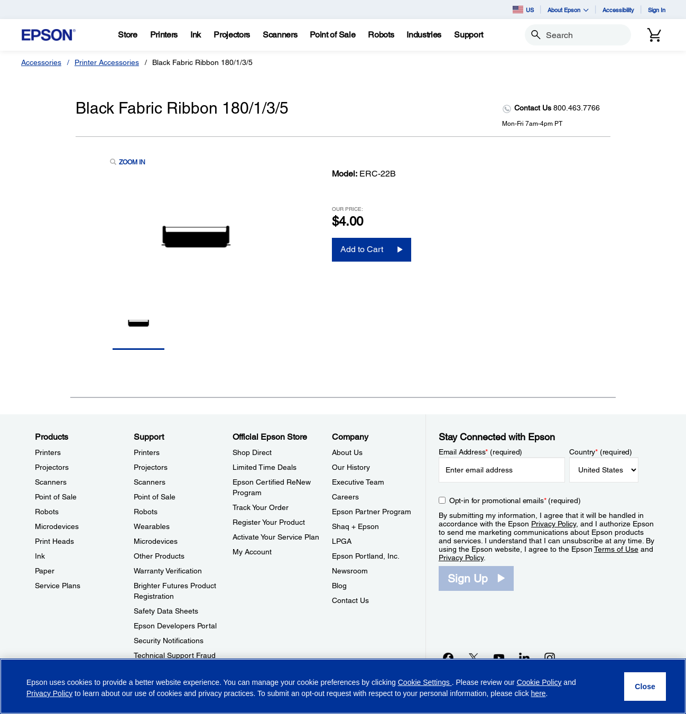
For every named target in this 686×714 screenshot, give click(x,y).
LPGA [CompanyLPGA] (341, 541)
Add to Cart (361, 249)
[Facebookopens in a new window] (448, 657)
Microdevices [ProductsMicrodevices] (57, 526)
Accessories (41, 62)
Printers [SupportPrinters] (147, 452)
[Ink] (195, 35)
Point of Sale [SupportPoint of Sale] (154, 497)
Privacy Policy (553, 524)
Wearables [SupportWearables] (152, 526)
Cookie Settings (425, 682)
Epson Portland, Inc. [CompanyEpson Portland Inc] (366, 556)
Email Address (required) (481, 452)
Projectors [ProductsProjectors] (52, 467)
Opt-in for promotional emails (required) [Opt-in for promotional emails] (515, 500)
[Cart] (654, 34)
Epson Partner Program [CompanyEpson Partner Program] (371, 511)
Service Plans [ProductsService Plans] (57, 585)
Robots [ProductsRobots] (47, 511)
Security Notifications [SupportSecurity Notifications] (168, 640)
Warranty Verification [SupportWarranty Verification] (168, 571)
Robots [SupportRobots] (145, 511)
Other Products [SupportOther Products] (159, 556)
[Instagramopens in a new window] (549, 657)
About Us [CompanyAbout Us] (347, 452)
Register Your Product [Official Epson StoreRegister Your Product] (269, 522)
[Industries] (424, 35)
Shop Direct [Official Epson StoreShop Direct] (252, 452)
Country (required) (600, 452)
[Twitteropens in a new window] (473, 657)
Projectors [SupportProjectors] (151, 467)
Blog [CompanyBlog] (339, 585)
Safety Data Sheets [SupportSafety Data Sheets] (166, 611)
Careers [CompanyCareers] (345, 497)
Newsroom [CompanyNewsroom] (350, 571)
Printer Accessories (107, 62)
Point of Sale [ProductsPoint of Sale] (56, 497)
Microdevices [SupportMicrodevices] (156, 541)
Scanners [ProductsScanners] (51, 482)
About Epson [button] (568, 9)
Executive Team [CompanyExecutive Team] (358, 482)
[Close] (645, 686)
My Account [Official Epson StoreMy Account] (252, 552)
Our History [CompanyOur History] (351, 467)
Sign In (656, 9)
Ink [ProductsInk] (40, 556)
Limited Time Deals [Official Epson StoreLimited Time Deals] (264, 467)
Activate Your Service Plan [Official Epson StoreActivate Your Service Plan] (276, 537)
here (538, 693)
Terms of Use (616, 549)
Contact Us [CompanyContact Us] (350, 600)
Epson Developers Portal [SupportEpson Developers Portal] (175, 626)
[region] (343, 686)
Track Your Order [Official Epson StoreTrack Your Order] (261, 507)
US (523, 9)
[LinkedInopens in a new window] (524, 657)
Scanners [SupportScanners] (149, 482)
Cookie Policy (539, 682)
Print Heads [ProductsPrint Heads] (54, 541)
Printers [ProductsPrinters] (48, 452)
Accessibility (618, 9)
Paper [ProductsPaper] (44, 571)
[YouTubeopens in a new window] (498, 657)
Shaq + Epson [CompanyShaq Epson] (355, 526)
